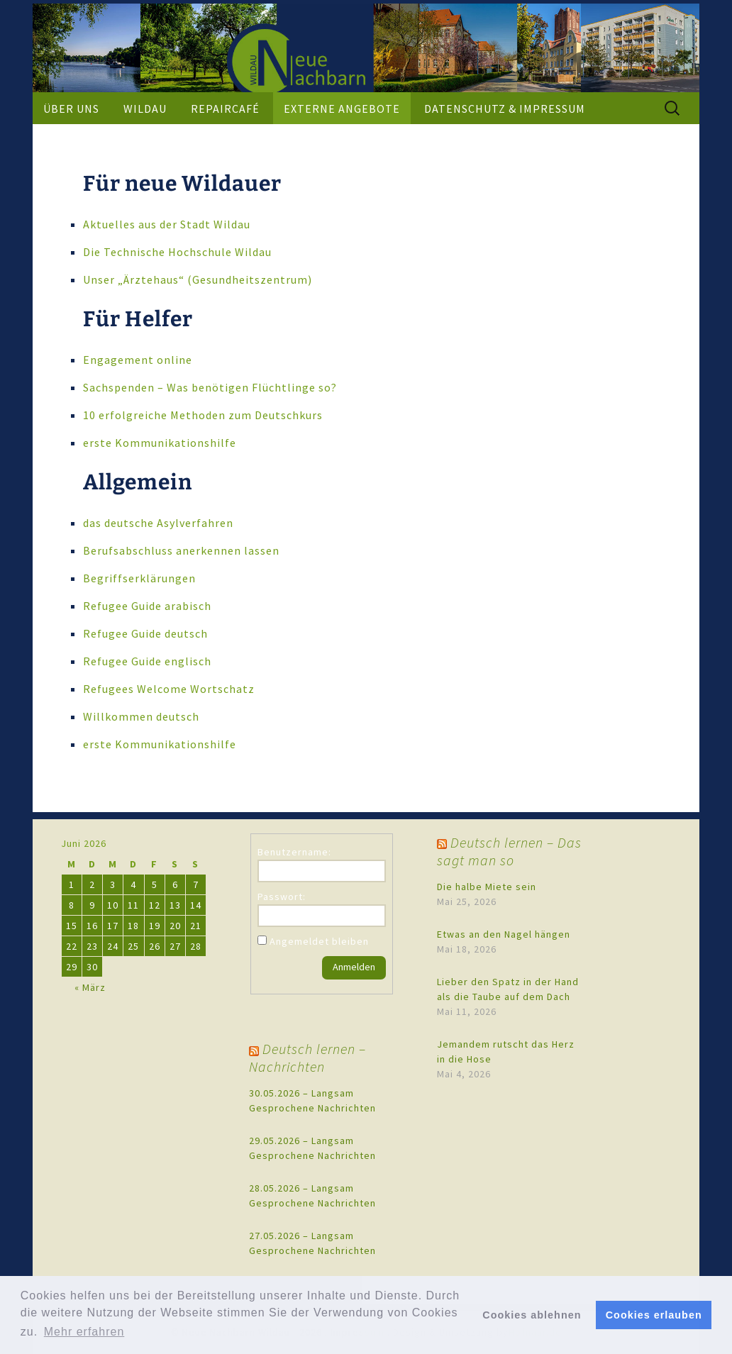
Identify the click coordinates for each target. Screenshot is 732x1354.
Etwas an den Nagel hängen (503, 934)
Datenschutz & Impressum (504, 108)
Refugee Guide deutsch (145, 633)
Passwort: (281, 896)
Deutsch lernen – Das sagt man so (509, 851)
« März (90, 987)
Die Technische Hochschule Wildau (177, 252)
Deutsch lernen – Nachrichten (307, 1057)
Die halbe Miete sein (486, 886)
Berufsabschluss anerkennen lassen (181, 550)
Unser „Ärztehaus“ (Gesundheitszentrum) (197, 279)
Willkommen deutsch (141, 716)
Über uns (71, 108)
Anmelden (354, 966)
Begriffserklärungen (139, 578)
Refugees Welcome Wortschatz (169, 689)
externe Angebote (342, 108)
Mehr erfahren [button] (84, 1332)
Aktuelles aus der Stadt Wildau (166, 224)
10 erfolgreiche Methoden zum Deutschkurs (203, 415)
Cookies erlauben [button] (654, 1315)
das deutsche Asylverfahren (158, 523)
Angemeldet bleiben (319, 941)
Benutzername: (294, 851)
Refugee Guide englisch (147, 661)
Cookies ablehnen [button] (531, 1315)
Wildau (145, 108)
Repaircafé (225, 108)
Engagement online (137, 360)
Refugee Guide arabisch (147, 606)
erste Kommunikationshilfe (159, 442)
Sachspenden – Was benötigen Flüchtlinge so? (210, 387)
